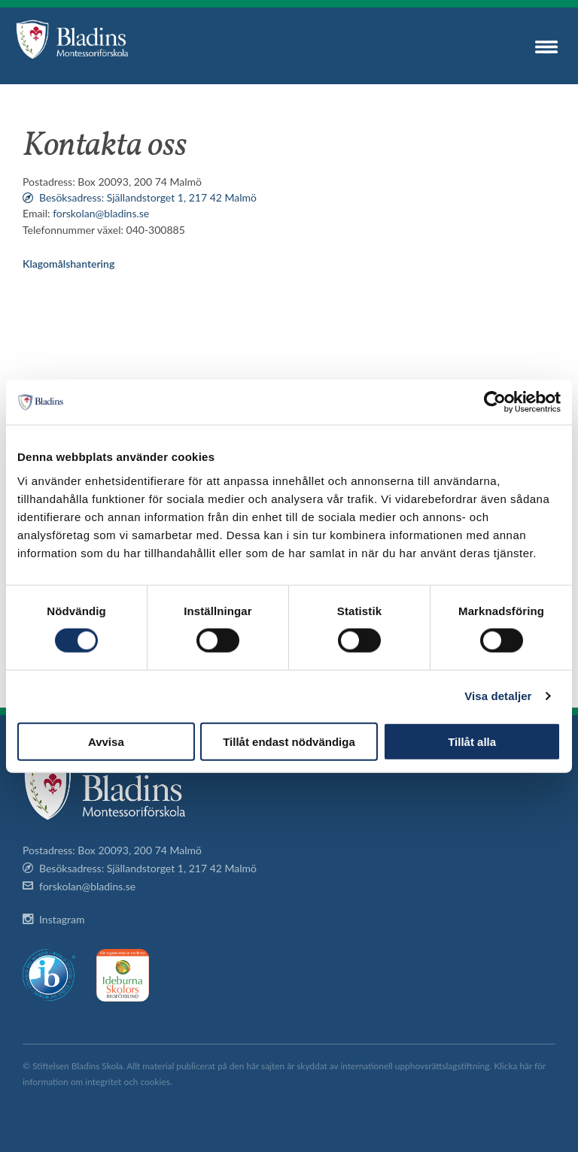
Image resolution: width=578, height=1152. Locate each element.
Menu (546, 46)
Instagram (61, 919)
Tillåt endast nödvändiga (289, 741)
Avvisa (106, 741)
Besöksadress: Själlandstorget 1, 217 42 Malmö (148, 197)
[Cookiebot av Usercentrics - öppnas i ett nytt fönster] (495, 402)
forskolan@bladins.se (101, 213)
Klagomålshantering (68, 263)
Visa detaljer (497, 696)
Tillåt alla (472, 741)
